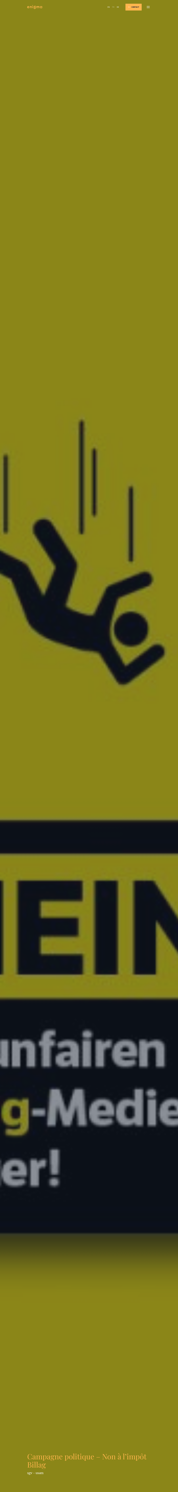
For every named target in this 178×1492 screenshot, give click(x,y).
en (108, 7)
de (118, 7)
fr (113, 7)
